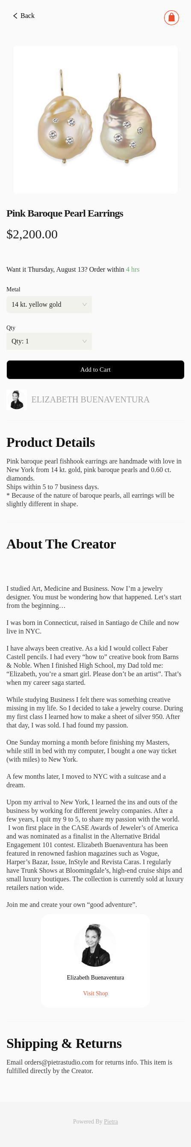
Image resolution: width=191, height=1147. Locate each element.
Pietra (111, 1121)
